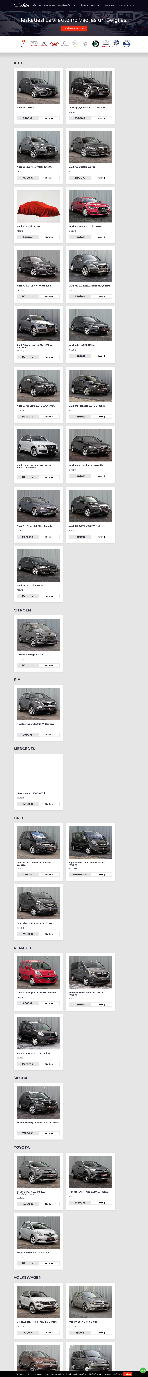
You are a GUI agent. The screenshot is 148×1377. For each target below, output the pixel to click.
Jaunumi (109, 5)
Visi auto (23, 44)
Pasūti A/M (64, 5)
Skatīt (41, 110)
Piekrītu (128, 1374)
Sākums (37, 5)
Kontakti (96, 5)
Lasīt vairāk (118, 1374)
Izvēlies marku (74, 28)
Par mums (49, 5)
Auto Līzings (81, 5)
